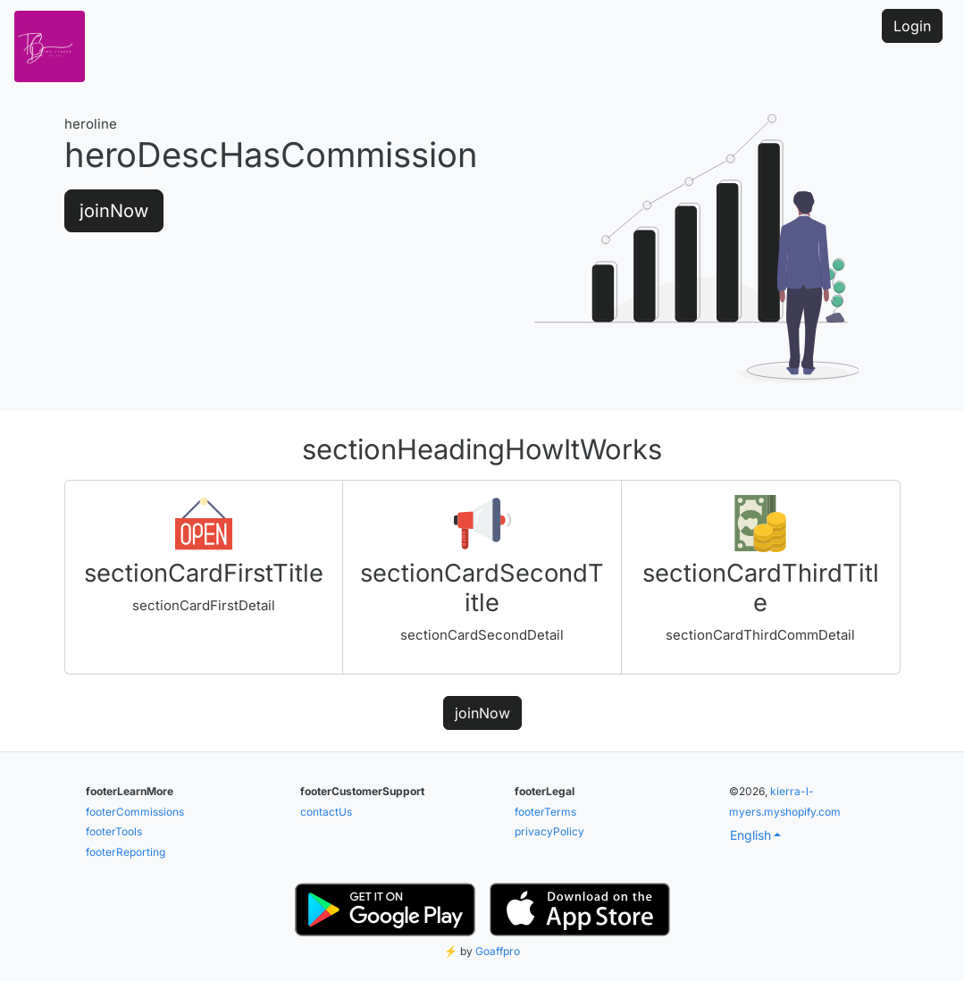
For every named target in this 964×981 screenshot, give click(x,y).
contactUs (326, 811)
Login (912, 26)
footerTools (114, 831)
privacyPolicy (549, 831)
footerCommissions (135, 811)
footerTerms (545, 811)
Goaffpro (497, 951)
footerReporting (125, 852)
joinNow (114, 211)
